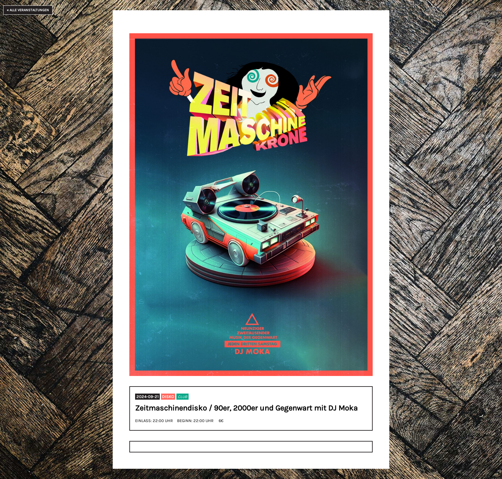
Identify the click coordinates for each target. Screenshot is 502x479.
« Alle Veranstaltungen (28, 10)
